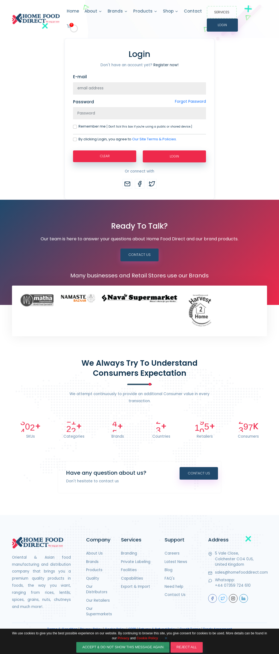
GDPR (132, 629)
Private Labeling (135, 561)
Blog (168, 570)
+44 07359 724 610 (233, 585)
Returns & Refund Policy (158, 629)
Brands (118, 11)
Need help (174, 586)
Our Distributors (96, 589)
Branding (129, 553)
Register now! (165, 65)
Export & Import (135, 586)
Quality (92, 578)
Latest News (176, 561)
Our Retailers (98, 600)
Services (221, 12)
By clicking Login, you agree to (127, 139)
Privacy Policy (91, 629)
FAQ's (170, 578)
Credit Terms (190, 629)
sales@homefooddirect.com (241, 572)
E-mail (80, 77)
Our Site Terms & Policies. (154, 139)
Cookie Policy (115, 629)
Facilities (129, 570)
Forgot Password (190, 101)
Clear (105, 156)
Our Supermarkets (99, 611)
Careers (172, 553)
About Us (94, 553)
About (93, 11)
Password (83, 102)
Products (145, 11)
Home (73, 11)
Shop (170, 11)
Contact (193, 11)
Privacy (123, 641)
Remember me (135, 126)
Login (222, 25)
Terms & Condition (62, 629)
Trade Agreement (217, 629)
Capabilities (132, 578)
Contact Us (139, 254)
